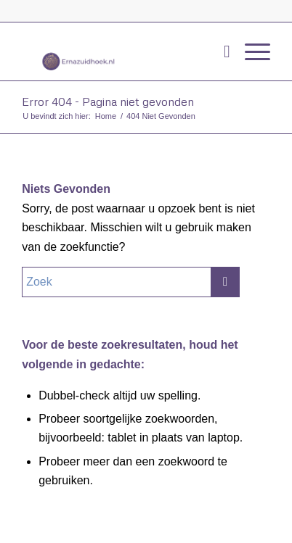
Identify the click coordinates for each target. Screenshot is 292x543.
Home (105, 116)
